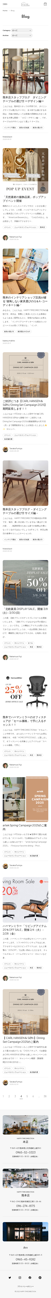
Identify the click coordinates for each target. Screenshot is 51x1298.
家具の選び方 (38, 128)
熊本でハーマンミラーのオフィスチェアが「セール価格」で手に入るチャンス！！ (24, 720)
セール (30, 643)
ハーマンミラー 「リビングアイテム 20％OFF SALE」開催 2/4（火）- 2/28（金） (25, 929)
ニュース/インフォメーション (25, 227)
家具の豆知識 (24, 128)
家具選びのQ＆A (24, 331)
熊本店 (42, 227)
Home (5, 10)
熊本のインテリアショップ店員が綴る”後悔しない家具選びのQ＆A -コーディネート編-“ (25, 301)
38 (45, 1096)
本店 (31, 647)
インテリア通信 (10, 128)
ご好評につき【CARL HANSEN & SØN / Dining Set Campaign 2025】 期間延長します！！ (25, 404)
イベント (7, 227)
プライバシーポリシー (25, 1286)
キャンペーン (19, 643)
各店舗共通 (8, 439)
